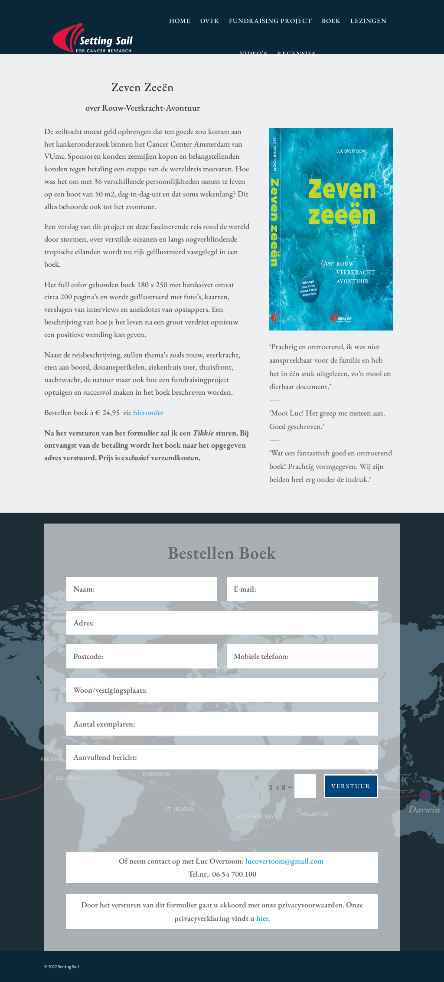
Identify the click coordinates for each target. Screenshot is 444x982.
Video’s (254, 53)
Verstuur (351, 786)
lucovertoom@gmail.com (284, 861)
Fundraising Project (270, 20)
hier (263, 918)
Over (209, 20)
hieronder (148, 412)
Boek (331, 20)
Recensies (296, 53)
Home (180, 20)
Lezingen (368, 20)
